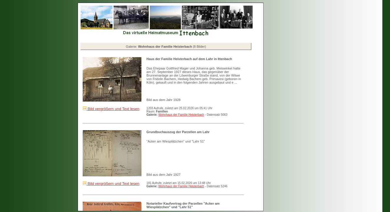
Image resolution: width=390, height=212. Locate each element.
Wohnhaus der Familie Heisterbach (181, 114)
